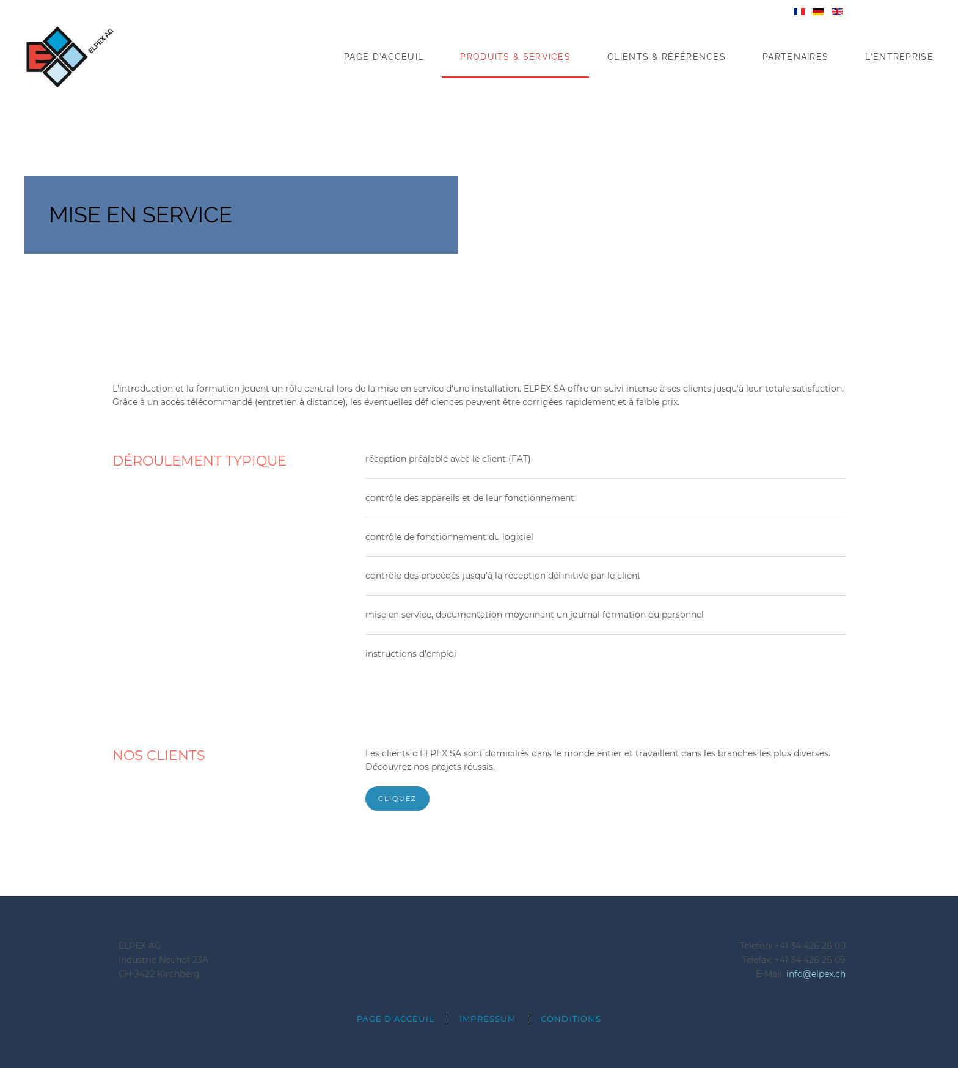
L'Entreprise (899, 57)
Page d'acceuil (383, 57)
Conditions (571, 1018)
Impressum (487, 1018)
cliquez (397, 798)
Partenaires (795, 57)
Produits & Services (515, 57)
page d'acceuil (395, 1018)
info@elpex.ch (816, 973)
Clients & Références (666, 57)
